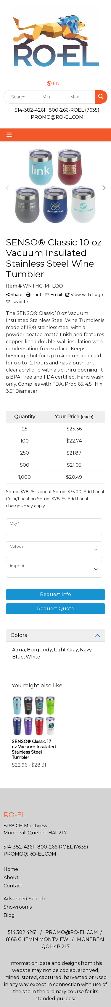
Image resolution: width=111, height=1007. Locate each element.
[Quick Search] (21, 97)
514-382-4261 (30, 110)
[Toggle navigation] (9, 135)
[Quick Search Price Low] (53, 97)
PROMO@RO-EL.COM (57, 117)
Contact (13, 886)
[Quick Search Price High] (81, 97)
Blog (9, 915)
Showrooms (18, 907)
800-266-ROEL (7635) (74, 110)
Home (11, 869)
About (11, 877)
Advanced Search (24, 899)
